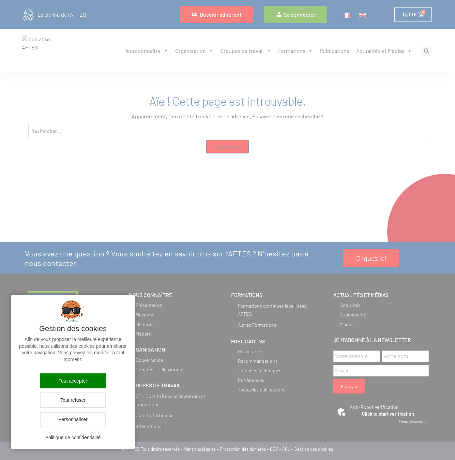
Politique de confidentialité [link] (73, 437)
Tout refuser (73, 400)
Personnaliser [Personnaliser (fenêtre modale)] (73, 419)
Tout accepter (73, 381)
